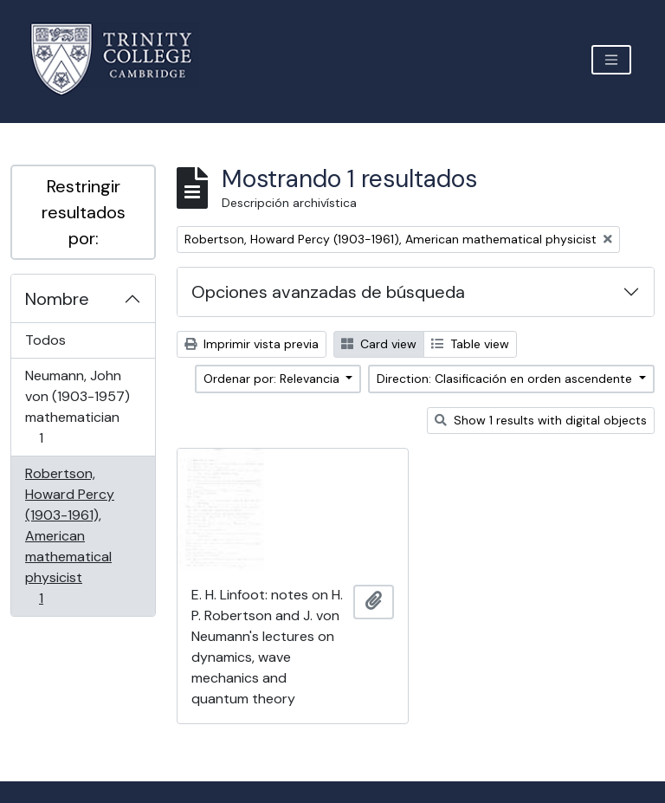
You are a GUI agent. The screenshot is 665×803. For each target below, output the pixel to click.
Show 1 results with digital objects (541, 420)
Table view (470, 344)
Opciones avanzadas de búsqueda (328, 292)
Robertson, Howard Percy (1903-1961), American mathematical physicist (69, 536)
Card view (378, 344)
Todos (45, 340)
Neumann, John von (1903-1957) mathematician (77, 407)
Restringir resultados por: (84, 212)
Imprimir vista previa (251, 344)
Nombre (57, 299)
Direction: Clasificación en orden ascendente (506, 378)
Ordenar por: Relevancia (273, 378)
